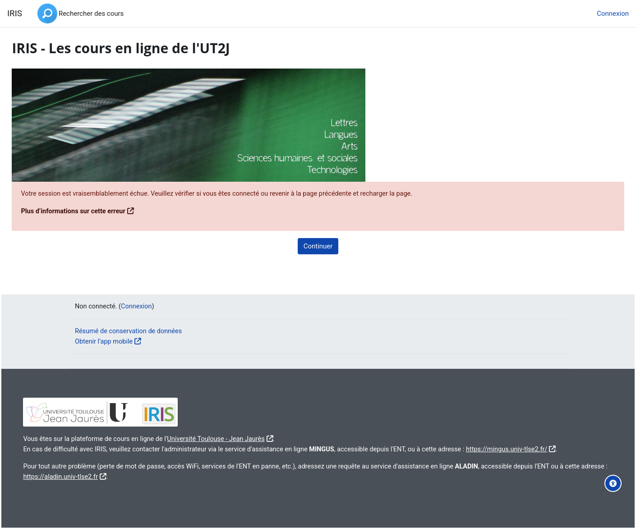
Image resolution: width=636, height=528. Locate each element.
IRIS (14, 13)
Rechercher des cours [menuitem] (91, 13)
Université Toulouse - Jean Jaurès (242, 428)
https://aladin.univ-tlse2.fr (143, 476)
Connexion (613, 13)
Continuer (318, 246)
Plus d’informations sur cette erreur (95, 211)
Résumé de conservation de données (130, 321)
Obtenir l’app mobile (105, 331)
